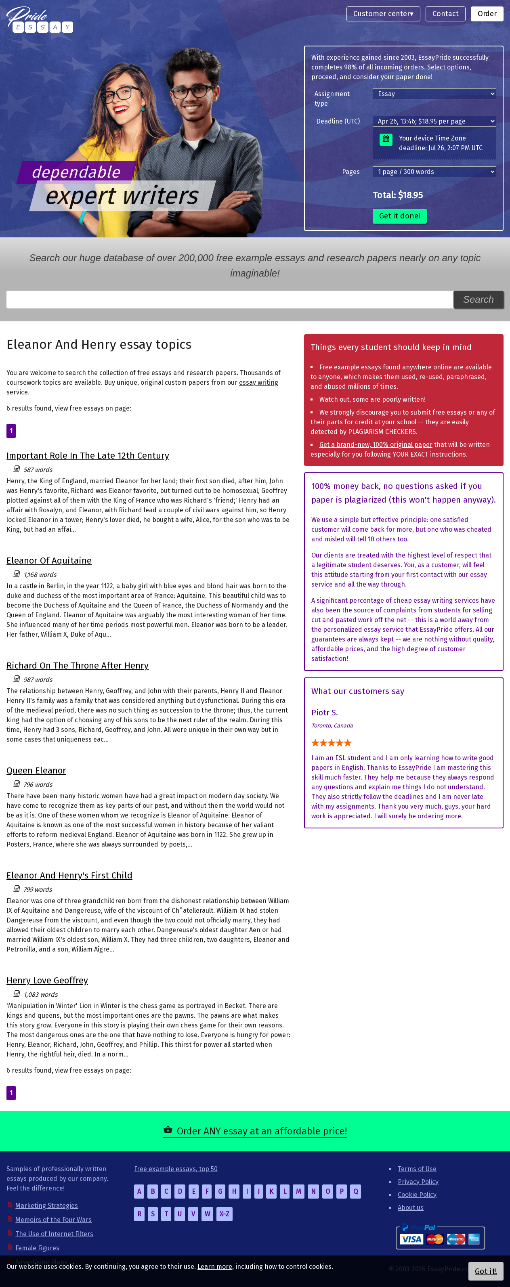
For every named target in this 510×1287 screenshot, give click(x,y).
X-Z (224, 1214)
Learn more (214, 1266)
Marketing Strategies (46, 1205)
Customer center (381, 13)
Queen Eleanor (36, 770)
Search (478, 299)
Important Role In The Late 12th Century (87, 455)
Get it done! (399, 215)
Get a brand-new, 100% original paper (375, 445)
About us (411, 1208)
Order (487, 13)
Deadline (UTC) (338, 121)
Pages (351, 172)
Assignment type (332, 98)
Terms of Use (417, 1169)
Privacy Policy (418, 1182)
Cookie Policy (417, 1195)
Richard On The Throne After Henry (77, 665)
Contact (445, 13)
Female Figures (37, 1248)
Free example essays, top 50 (176, 1169)
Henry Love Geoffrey (47, 980)
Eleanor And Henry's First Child (69, 875)
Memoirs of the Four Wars (53, 1220)
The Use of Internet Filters (54, 1234)
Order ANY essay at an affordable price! (262, 1131)
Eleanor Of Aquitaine (49, 560)
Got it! (486, 1271)
